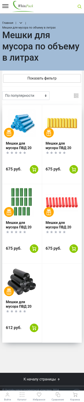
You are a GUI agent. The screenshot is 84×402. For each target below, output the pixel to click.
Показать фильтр (42, 78)
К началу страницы (42, 379)
